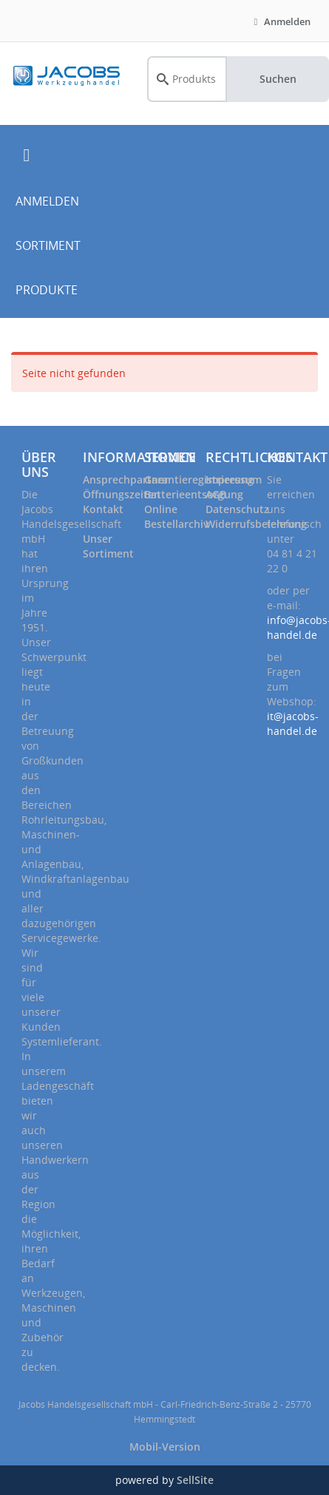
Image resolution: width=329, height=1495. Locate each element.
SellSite (195, 1480)
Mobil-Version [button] (164, 1447)
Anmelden (280, 21)
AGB (216, 494)
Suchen (278, 79)
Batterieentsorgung (193, 494)
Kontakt (103, 509)
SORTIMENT (48, 245)
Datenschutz (237, 509)
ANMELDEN (47, 201)
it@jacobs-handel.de (293, 723)
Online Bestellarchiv (176, 516)
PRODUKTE (47, 290)
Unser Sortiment (108, 546)
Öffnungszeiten (121, 494)
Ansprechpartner (126, 479)
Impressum (234, 479)
